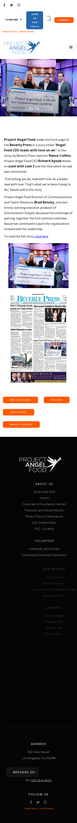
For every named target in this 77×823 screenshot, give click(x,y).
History (49, 498)
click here (41, 236)
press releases (20, 400)
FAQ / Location (49, 529)
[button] (13, 19)
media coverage (21, 424)
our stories (18, 412)
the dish (56, 400)
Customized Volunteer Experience (49, 555)
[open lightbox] (38, 265)
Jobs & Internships (49, 522)
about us (49, 484)
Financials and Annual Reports (49, 510)
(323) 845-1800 (41, 780)
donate (64, 20)
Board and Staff (49, 492)
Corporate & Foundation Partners (49, 504)
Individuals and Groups (49, 549)
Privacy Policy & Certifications (49, 516)
